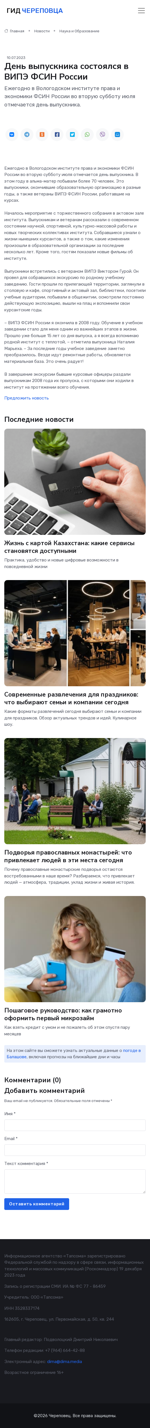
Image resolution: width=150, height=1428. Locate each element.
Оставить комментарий (36, 1204)
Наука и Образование (79, 31)
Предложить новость (26, 398)
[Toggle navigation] (141, 10)
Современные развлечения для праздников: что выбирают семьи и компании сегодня (71, 698)
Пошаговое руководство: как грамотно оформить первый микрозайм (63, 1014)
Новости (42, 31)
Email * (11, 1138)
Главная (14, 31)
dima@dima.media (64, 1361)
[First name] (75, 1125)
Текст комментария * (26, 1163)
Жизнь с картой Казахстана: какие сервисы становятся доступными (69, 547)
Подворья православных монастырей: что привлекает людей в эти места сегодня (68, 856)
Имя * (10, 1113)
